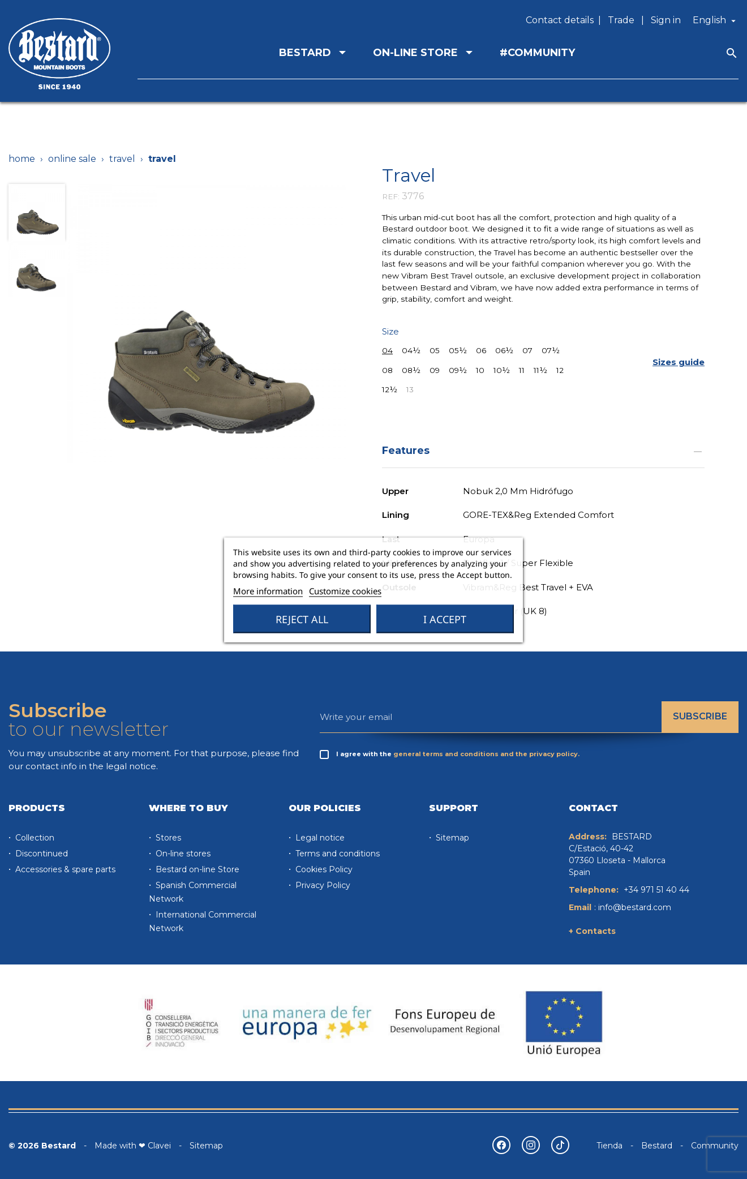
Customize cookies (345, 590)
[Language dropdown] (716, 20)
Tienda (609, 1146)
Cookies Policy (323, 869)
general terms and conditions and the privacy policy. (486, 754)
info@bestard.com (634, 907)
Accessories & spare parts (64, 869)
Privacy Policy (321, 885)
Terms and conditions (336, 853)
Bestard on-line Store (196, 869)
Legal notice (319, 838)
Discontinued (40, 853)
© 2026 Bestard (42, 1146)
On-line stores (182, 853)
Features (543, 450)
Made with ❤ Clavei (133, 1146)
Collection (33, 838)
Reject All (302, 618)
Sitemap (451, 838)
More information (268, 590)
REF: (391, 196)
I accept (444, 618)
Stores (167, 838)
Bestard (656, 1146)
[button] (678, 362)
